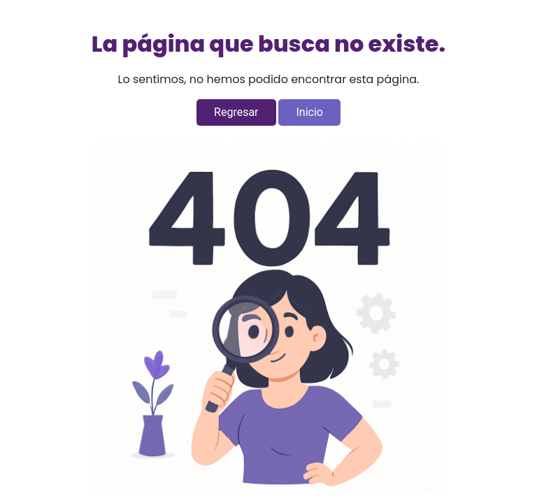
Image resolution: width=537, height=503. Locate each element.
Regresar (236, 112)
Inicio (309, 112)
